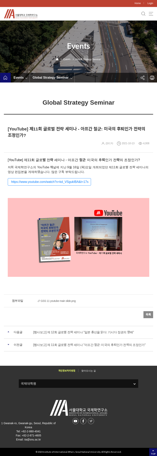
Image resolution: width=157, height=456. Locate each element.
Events (66, 59)
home (5, 78)
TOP (153, 454)
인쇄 (152, 78)
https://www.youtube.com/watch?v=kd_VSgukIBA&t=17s (49, 181)
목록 (148, 314)
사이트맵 (151, 14)
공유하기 (142, 78)
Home (138, 3)
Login (150, 3)
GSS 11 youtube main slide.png (58, 300)
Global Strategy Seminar (88, 59)
